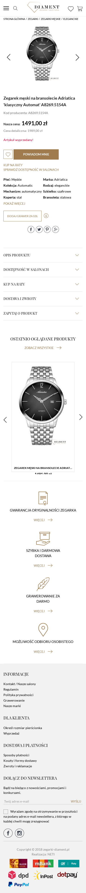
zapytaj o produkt (41, 313)
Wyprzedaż (11, 733)
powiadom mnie (36, 154)
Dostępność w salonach (41, 269)
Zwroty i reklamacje (17, 766)
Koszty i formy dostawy (20, 760)
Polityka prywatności (18, 695)
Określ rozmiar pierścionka (22, 728)
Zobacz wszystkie (43, 348)
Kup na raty (12, 165)
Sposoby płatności (16, 755)
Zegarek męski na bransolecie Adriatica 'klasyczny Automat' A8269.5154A (44, 468)
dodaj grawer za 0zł (22, 216)
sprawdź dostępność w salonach (31, 170)
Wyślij (76, 801)
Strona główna (14, 18)
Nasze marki (12, 706)
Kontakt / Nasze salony (19, 684)
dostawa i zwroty (41, 298)
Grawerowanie (14, 700)
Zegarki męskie (51, 18)
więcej (43, 520)
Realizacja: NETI (43, 854)
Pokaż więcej (14, 203)
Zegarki (33, 18)
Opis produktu (41, 255)
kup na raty (41, 284)
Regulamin (11, 689)
